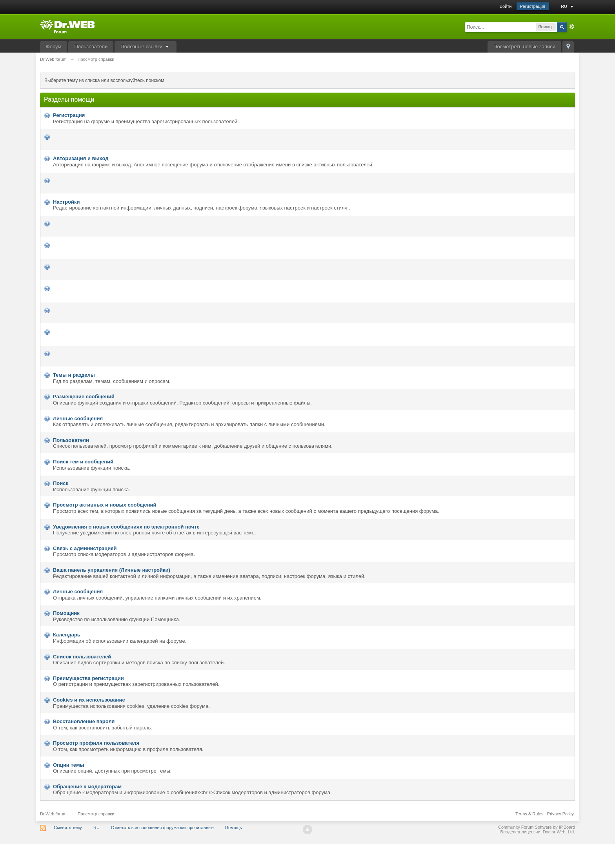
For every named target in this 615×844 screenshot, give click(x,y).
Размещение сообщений (84, 396)
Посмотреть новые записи (524, 46)
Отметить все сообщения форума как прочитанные (162, 827)
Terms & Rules (529, 813)
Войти (506, 6)
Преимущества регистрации (88, 678)
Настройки (66, 202)
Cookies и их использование (89, 700)
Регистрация (532, 6)
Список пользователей (82, 657)
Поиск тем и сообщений (83, 462)
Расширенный (572, 27)
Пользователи (90, 46)
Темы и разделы (74, 375)
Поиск (60, 483)
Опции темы (68, 765)
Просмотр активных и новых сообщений (104, 505)
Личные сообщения (78, 418)
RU (568, 6)
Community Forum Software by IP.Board (536, 827)
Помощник (66, 613)
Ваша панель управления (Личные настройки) (111, 570)
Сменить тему (68, 827)
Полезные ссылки (145, 46)
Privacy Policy (560, 813)
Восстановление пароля (84, 721)
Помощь (233, 827)
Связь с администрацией (85, 548)
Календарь (66, 635)
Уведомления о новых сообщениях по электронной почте (126, 527)
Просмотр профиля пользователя (96, 743)
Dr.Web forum (53, 813)
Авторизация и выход (81, 158)
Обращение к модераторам (87, 786)
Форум (54, 46)
